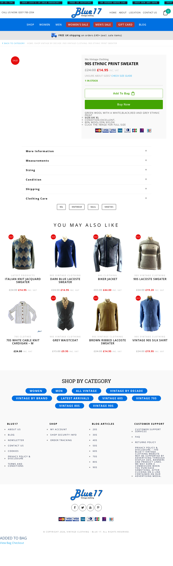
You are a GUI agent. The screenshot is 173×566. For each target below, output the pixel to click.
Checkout (18, 543)
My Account (58, 429)
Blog (142, 24)
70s (95, 456)
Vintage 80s (69, 406)
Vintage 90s (103, 406)
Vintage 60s (112, 398)
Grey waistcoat (65, 340)
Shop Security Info (63, 434)
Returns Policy (145, 442)
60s (95, 451)
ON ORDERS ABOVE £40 (115, 3)
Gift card (125, 24)
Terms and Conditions (16, 464)
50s (95, 445)
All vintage (86, 391)
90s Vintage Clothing (75, 43)
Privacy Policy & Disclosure (19, 457)
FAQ (137, 436)
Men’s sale (103, 24)
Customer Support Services (148, 430)
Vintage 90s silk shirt (150, 340)
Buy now (123, 104)
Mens (93, 206)
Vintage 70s (146, 398)
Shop (30, 24)
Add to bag (121, 93)
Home (113, 12)
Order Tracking (61, 440)
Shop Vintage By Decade (48, 43)
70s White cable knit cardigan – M (23, 341)
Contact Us (150, 12)
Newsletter (16, 440)
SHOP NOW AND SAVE (148, 3)
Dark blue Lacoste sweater (65, 280)
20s (95, 429)
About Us (14, 429)
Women (44, 24)
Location (135, 12)
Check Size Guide (121, 75)
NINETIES (109, 206)
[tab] (86, 151)
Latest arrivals (75, 398)
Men (59, 24)
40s (95, 440)
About (123, 12)
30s (95, 434)
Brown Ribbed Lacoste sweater (107, 341)
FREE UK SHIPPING (82, 3)
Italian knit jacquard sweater (23, 280)
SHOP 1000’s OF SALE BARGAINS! (44, 3)
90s (61, 206)
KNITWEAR (77, 206)
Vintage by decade (126, 391)
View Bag (5, 543)
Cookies (13, 451)
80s (95, 461)
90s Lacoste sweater (150, 279)
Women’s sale (78, 24)
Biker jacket (107, 279)
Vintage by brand (32, 398)
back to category (13, 43)
